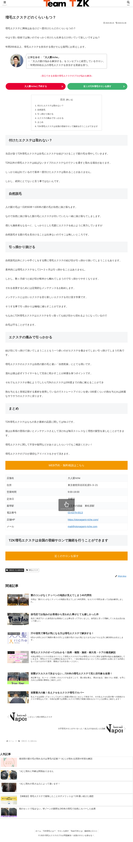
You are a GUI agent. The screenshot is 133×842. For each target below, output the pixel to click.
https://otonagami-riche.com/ (83, 521)
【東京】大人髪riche (14, 572)
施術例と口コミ (93, 833)
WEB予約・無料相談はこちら (66, 466)
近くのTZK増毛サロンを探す (97, 86)
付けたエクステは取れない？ (49, 106)
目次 (62, 99)
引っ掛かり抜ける (44, 114)
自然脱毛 (39, 110)
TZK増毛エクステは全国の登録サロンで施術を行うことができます (67, 127)
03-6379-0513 (75, 514)
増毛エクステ (32, 572)
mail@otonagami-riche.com (82, 528)
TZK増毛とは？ (48, 833)
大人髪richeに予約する (35, 86)
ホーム (36, 833)
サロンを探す (63, 833)
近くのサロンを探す (66, 557)
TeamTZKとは (78, 833)
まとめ (38, 123)
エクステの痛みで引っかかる (49, 119)
